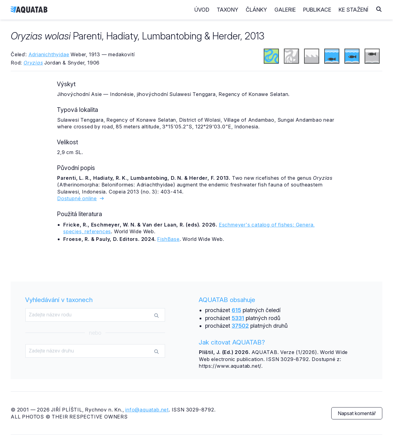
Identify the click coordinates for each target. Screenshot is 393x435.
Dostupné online (81, 198)
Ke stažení (353, 9)
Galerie (285, 9)
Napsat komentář (357, 413)
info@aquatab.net (147, 410)
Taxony (227, 9)
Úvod (201, 9)
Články (256, 9)
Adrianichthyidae (48, 54)
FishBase (168, 239)
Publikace (317, 9)
